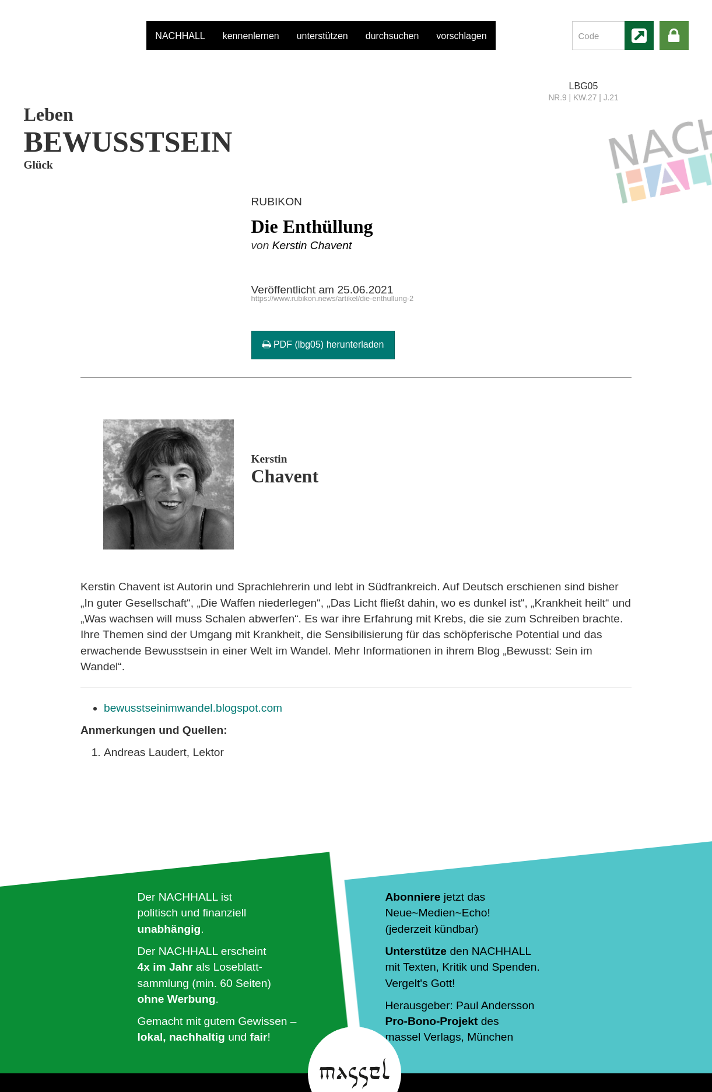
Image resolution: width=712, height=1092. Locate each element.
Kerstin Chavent (312, 245)
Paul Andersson (495, 1005)
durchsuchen (392, 36)
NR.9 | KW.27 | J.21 (583, 97)
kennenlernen (251, 36)
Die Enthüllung (312, 226)
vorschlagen (461, 36)
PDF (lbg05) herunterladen (323, 344)
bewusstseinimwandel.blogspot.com (193, 708)
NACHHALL (180, 36)
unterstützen (322, 36)
